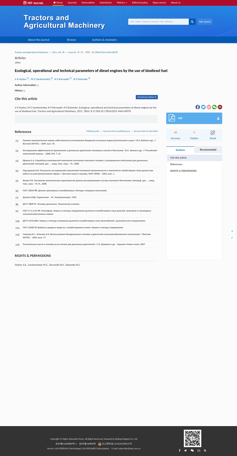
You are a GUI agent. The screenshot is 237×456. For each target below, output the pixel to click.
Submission (106, 2)
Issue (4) (72, 52)
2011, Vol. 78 (58, 52)
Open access (159, 2)
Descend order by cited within (146, 131)
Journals (72, 2)
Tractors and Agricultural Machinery (31, 52)
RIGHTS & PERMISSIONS (183, 170)
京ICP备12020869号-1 (66, 443)
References (176, 164)
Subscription (88, 2)
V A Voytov (21, 79)
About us (176, 2)
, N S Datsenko (80, 79)
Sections (180, 150)
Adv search (205, 21)
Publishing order (92, 131)
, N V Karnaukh (61, 79)
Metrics (122, 2)
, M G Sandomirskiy (40, 79)
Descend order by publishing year (116, 131)
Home (58, 2)
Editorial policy (140, 2)
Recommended (208, 149)
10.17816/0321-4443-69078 (104, 52)
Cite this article (178, 157)
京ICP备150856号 (87, 443)
